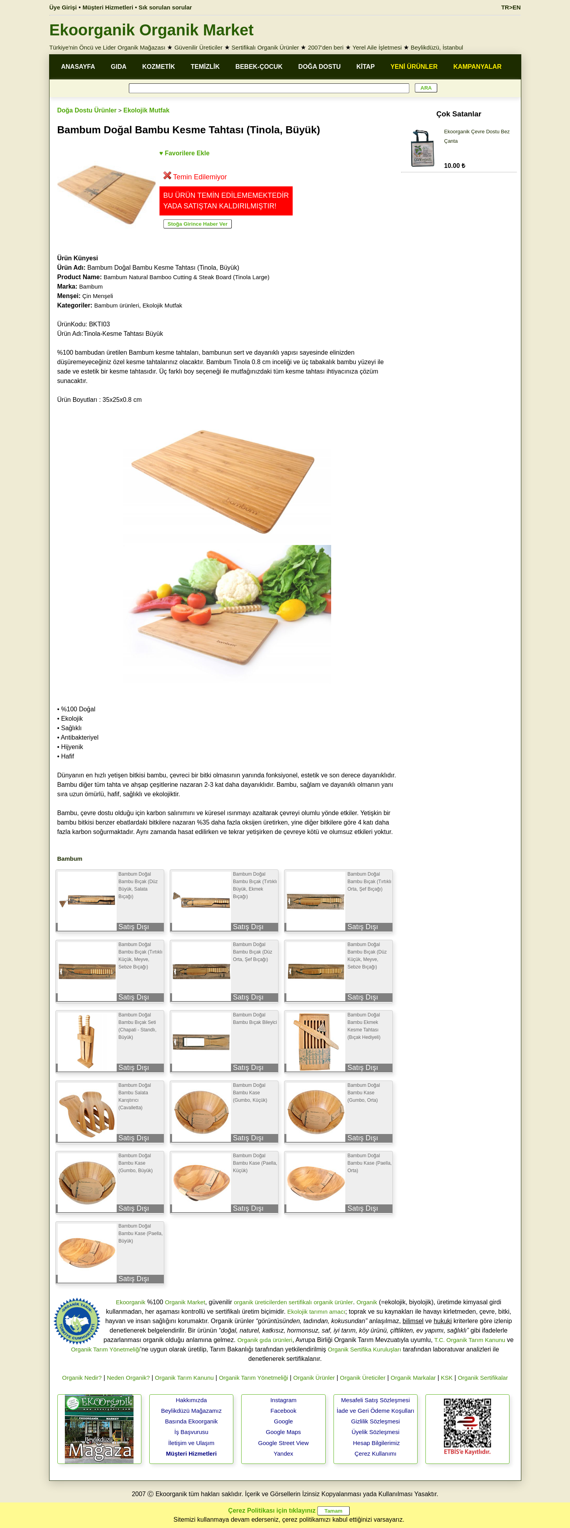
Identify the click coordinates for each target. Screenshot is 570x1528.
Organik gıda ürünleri (264, 1340)
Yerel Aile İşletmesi (376, 47)
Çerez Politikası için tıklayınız (271, 1510)
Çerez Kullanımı (376, 1453)
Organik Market (185, 1302)
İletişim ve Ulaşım (191, 1443)
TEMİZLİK (205, 66)
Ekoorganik (130, 1302)
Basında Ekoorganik (191, 1421)
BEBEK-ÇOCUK (258, 66)
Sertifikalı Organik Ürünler (265, 47)
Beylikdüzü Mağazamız (191, 1410)
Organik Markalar (413, 1377)
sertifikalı (300, 1302)
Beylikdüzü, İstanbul (437, 47)
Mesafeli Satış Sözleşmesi (375, 1400)
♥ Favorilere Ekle (184, 153)
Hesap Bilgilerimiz (376, 1443)
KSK (447, 1377)
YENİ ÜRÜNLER (414, 66)
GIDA (118, 66)
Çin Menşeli (97, 296)
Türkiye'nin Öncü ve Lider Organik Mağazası (107, 47)
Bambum (91, 286)
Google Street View (283, 1443)
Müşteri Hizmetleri (191, 1453)
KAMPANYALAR (477, 66)
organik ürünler (333, 1302)
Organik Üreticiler (362, 1377)
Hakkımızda (191, 1400)
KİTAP (365, 66)
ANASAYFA (78, 66)
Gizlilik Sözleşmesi (375, 1421)
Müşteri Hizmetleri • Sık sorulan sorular (137, 7)
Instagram (283, 1400)
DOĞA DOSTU (319, 66)
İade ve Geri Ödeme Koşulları (375, 1410)
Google (283, 1421)
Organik (366, 1302)
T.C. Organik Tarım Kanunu (470, 1340)
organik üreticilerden (260, 1302)
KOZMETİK (158, 66)
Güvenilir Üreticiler (198, 47)
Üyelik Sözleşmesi (376, 1432)
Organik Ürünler (314, 1377)
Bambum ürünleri (116, 305)
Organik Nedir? (82, 1377)
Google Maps (283, 1432)
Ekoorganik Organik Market (151, 30)
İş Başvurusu (191, 1432)
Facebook (284, 1410)
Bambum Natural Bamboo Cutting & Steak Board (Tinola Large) (186, 277)
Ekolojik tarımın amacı (316, 1311)
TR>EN (511, 7)
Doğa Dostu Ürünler (87, 110)
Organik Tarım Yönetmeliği (105, 1349)
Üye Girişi (63, 7)
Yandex (283, 1453)
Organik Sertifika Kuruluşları (364, 1349)
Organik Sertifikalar (483, 1377)
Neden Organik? (128, 1377)
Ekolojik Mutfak (146, 110)
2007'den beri (325, 47)
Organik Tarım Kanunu (184, 1377)
